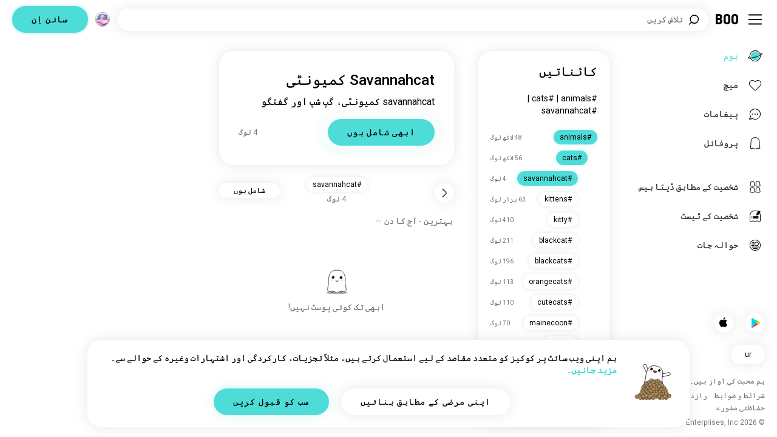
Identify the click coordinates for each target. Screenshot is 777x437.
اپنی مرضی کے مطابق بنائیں (426, 402)
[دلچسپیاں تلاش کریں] (412, 19)
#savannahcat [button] (337, 184)
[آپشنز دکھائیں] (414, 221)
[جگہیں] (102, 19)
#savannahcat (569, 110)
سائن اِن (50, 19)
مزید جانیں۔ (591, 370)
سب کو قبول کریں (271, 402)
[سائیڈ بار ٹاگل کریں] (755, 19)
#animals (579, 98)
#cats (543, 98)
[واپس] (444, 193)
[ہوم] (727, 19)
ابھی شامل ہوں (381, 132)
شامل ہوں (249, 190)
